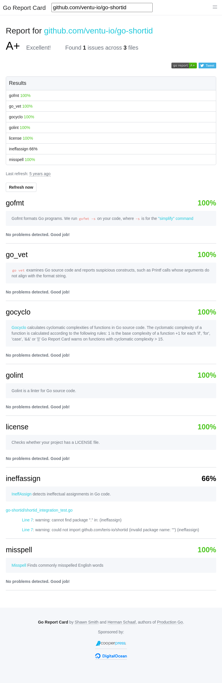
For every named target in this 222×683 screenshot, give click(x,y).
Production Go (170, 622)
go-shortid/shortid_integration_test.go (39, 510)
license (21, 138)
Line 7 (27, 520)
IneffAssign (22, 494)
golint (19, 127)
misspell (22, 159)
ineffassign (23, 149)
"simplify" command (175, 218)
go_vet (21, 106)
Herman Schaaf (122, 622)
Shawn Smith (86, 622)
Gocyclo (19, 327)
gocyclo (21, 117)
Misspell (19, 565)
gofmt (20, 95)
